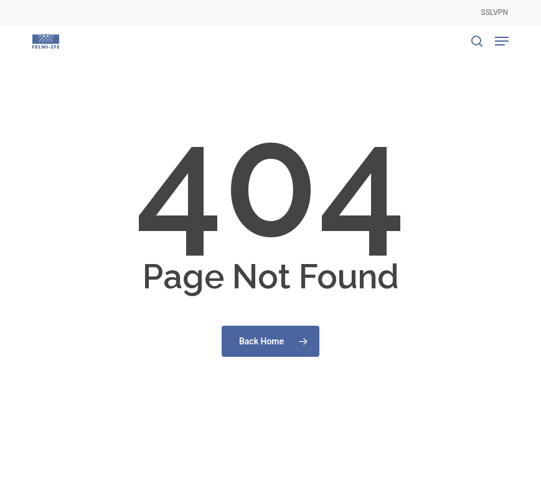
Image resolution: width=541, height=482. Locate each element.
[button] (502, 41)
